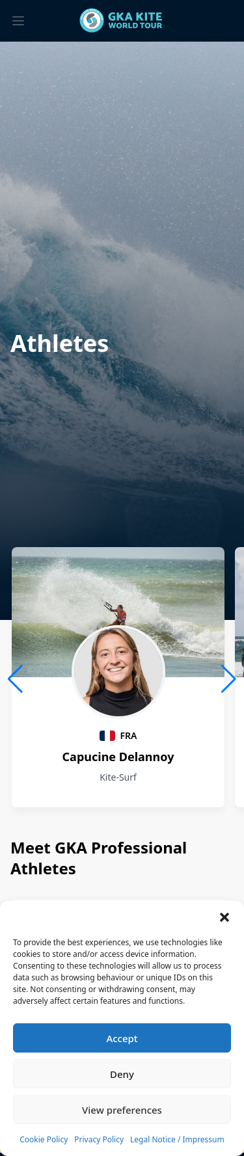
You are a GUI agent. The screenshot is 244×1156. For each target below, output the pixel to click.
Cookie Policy (44, 1139)
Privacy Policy (99, 1139)
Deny (122, 1074)
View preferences (122, 1109)
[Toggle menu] (18, 21)
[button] (224, 917)
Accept (121, 1038)
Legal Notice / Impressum (177, 1139)
